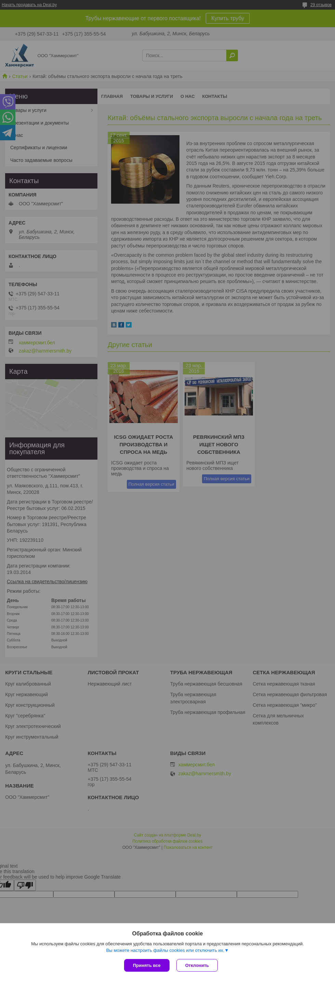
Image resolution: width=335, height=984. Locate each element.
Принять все (147, 965)
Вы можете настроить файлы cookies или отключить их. (165, 950)
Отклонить (197, 965)
